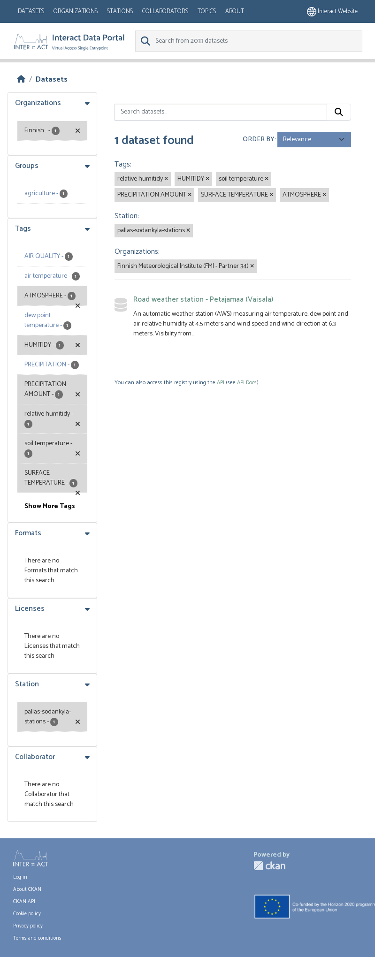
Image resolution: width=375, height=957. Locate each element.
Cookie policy (27, 914)
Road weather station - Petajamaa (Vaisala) (203, 299)
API (220, 382)
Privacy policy (28, 926)
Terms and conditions (37, 938)
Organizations (76, 11)
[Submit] (339, 112)
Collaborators (165, 11)
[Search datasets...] (221, 112)
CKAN (269, 866)
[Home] (21, 79)
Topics (207, 11)
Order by (259, 139)
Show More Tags (49, 506)
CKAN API (24, 901)
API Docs (247, 382)
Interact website (332, 11)
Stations (120, 11)
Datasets (31, 11)
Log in (20, 877)
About (234, 11)
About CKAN (27, 889)
